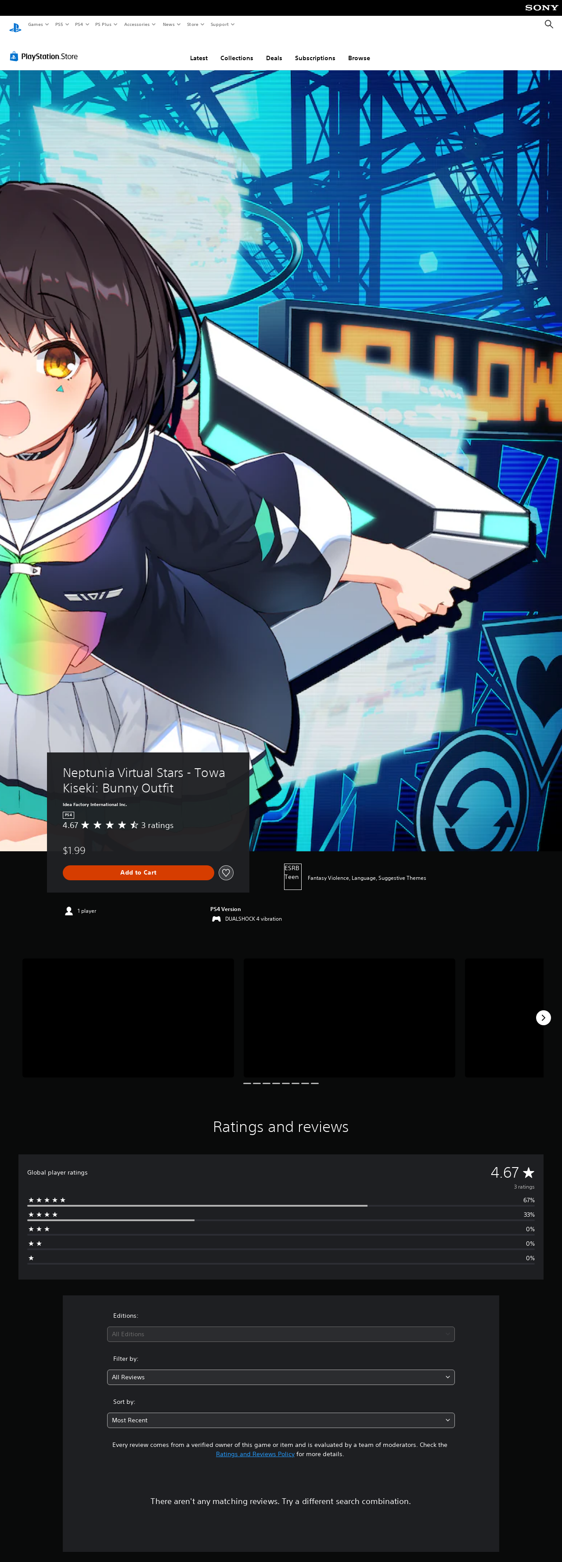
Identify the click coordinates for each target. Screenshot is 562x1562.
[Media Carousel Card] (128, 1009)
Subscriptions (315, 50)
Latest (199, 50)
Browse (359, 50)
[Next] (543, 1009)
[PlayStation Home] (15, 24)
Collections (236, 50)
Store (192, 24)
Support (219, 24)
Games (35, 24)
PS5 (59, 24)
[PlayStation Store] (45, 48)
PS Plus (103, 24)
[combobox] (281, 1326)
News (169, 24)
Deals (274, 50)
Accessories (136, 24)
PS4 (79, 24)
